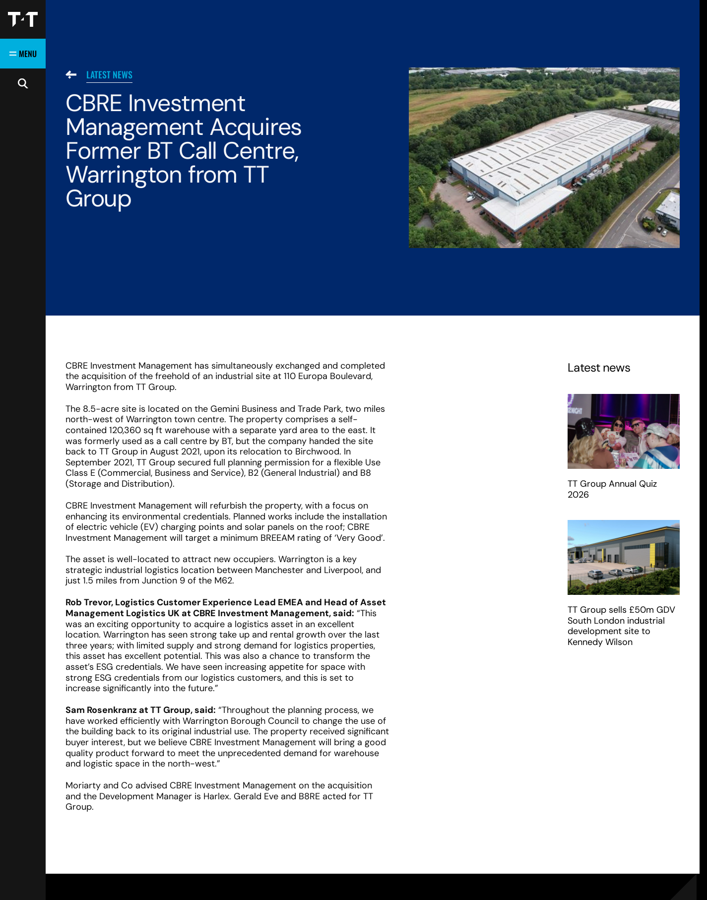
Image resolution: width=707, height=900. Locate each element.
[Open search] (23, 83)
